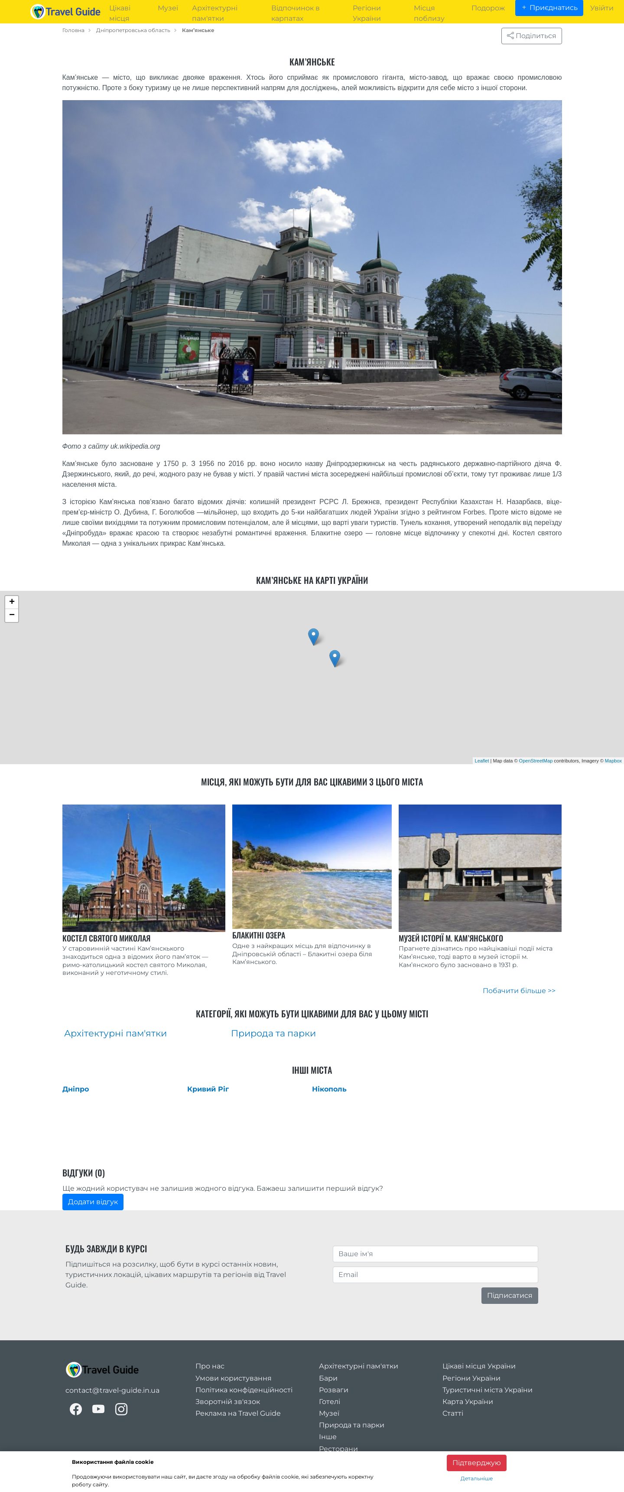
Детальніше (477, 1478)
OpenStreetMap (536, 760)
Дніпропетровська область (133, 30)
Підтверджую (476, 1463)
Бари (328, 1378)
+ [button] (12, 602)
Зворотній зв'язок (227, 1402)
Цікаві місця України (479, 1366)
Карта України (467, 1402)
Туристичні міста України (487, 1390)
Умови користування (233, 1378)
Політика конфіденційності (243, 1390)
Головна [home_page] (73, 30)
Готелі (329, 1402)
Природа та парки (351, 1425)
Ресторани (338, 1449)
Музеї (329, 1413)
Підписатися (510, 1295)
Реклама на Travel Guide (238, 1413)
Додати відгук (93, 1202)
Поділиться (531, 36)
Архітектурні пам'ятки (358, 1366)
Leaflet (482, 760)
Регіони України (471, 1378)
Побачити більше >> (519, 991)
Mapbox (613, 760)
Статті (452, 1413)
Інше (328, 1437)
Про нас (209, 1366)
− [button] (12, 615)
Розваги (333, 1390)
